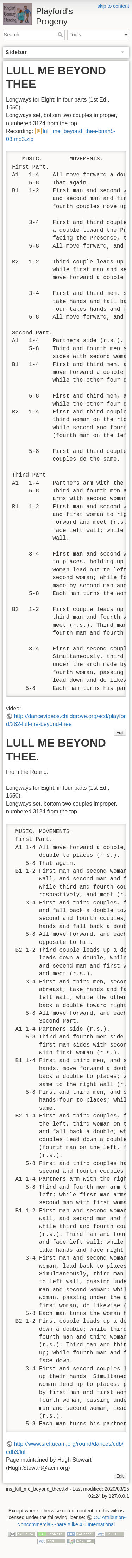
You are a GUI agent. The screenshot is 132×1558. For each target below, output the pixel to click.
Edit (120, 732)
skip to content (113, 6)
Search (61, 34)
